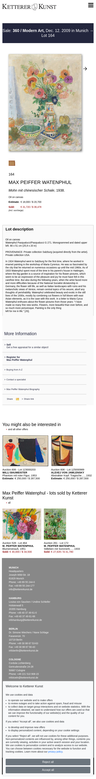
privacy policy (55, 751)
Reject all (48, 761)
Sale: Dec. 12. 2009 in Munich (46, 30)
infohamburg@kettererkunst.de (25, 620)
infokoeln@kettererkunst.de (23, 677)
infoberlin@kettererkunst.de (23, 650)
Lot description (19, 229)
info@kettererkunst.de (20, 589)
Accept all (48, 769)
